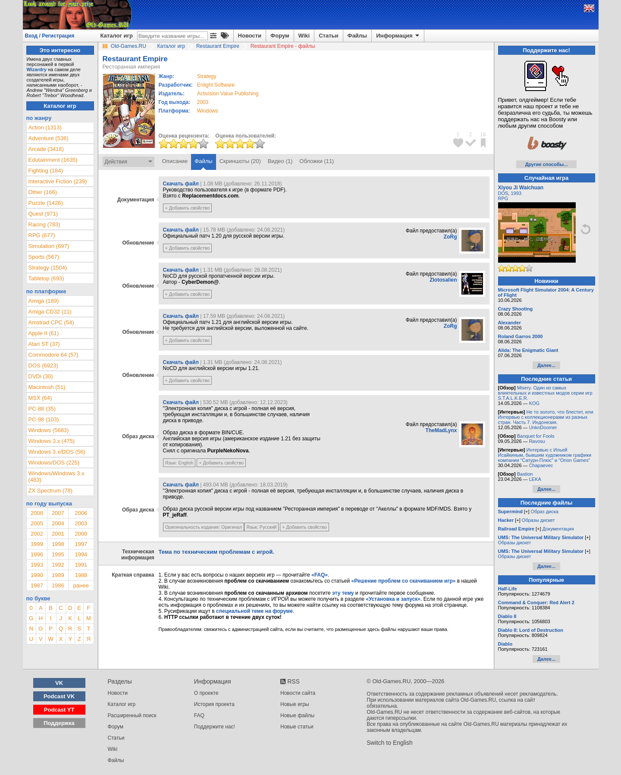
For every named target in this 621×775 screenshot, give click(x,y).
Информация (398, 35)
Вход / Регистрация (50, 36)
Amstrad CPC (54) (51, 322)
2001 (58, 533)
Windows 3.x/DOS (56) (56, 452)
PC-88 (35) (42, 408)
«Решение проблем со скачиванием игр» (403, 581)
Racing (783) (44, 224)
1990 (37, 575)
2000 (81, 533)
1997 (81, 544)
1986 (58, 585)
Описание (175, 161)
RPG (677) (41, 235)
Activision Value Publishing (228, 94)
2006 (81, 513)
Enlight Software (216, 85)
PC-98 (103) (43, 419)
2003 (203, 102)
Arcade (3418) (46, 149)
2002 (37, 533)
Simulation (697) (48, 246)
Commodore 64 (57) (53, 354)
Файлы (357, 35)
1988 (81, 575)
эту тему (343, 593)
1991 (81, 565)
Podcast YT (59, 709)
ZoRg (450, 237)
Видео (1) (280, 161)
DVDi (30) (40, 376)
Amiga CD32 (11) (50, 311)
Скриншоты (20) (240, 161)
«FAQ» (319, 575)
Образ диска (544, 511)
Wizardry (37, 69)
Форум (279, 35)
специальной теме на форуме (254, 611)
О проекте (206, 693)
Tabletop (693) (46, 278)
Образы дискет (538, 520)
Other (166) (42, 192)
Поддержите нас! (214, 727)
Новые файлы (297, 715)
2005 (37, 523)
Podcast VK (59, 696)
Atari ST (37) (44, 344)
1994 (81, 554)
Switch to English (390, 742)
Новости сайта (297, 693)
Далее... (546, 365)
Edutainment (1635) (53, 160)
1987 (37, 585)
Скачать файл (181, 184)
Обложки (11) (316, 161)
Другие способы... (546, 164)
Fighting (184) (45, 170)
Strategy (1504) (47, 267)
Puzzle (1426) (45, 203)
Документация (558, 528)
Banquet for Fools (536, 436)
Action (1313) (45, 127)
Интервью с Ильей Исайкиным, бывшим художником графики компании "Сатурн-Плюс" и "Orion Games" (545, 455)
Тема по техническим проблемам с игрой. (216, 552)
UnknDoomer (543, 427)
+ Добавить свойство (187, 207)
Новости (250, 35)
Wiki (304, 35)
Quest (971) (43, 213)
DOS (503, 193)
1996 (37, 554)
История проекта (214, 704)
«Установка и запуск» (393, 599)
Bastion (525, 474)
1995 (58, 554)
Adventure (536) (48, 138)
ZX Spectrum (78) (50, 490)
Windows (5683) (48, 430)
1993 (37, 565)
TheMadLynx (441, 430)
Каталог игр (116, 35)
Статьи (328, 35)
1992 (58, 565)
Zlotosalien (443, 280)
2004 (58, 523)
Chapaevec (541, 465)
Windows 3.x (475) (51, 441)
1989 (58, 575)
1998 (58, 544)
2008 (37, 513)
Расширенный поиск (132, 715)
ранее (81, 585)
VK (59, 683)
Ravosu (537, 441)
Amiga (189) (43, 301)
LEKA (535, 479)
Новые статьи (297, 727)
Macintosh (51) (47, 387)
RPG (503, 198)
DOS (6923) (43, 365)
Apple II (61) (43, 333)
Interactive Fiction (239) (57, 181)
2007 (58, 513)
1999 (37, 544)
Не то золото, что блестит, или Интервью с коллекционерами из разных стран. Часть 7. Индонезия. (545, 417)
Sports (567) (44, 257)
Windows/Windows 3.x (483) (56, 476)
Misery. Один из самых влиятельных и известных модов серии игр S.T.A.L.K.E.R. (545, 393)
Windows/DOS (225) (53, 462)
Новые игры (294, 704)
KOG (534, 403)
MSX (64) (40, 398)
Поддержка (59, 723)
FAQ (199, 715)
